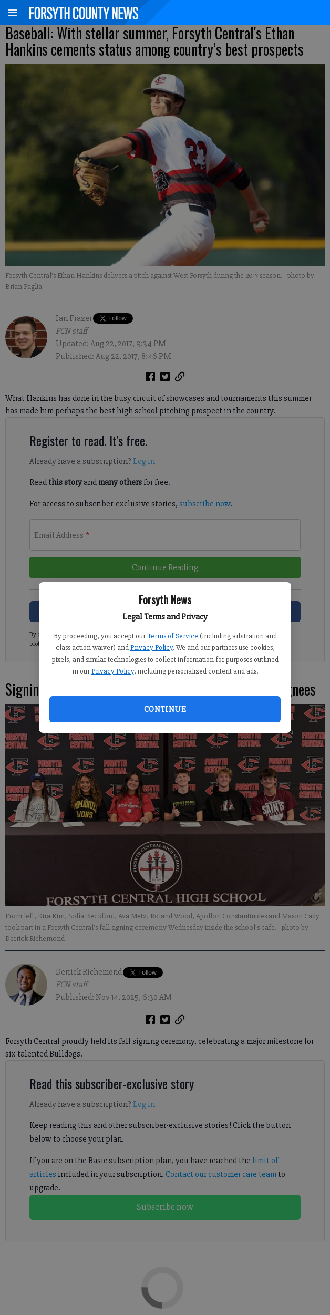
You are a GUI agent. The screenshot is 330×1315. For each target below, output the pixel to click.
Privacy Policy (151, 647)
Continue (165, 709)
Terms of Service (172, 635)
